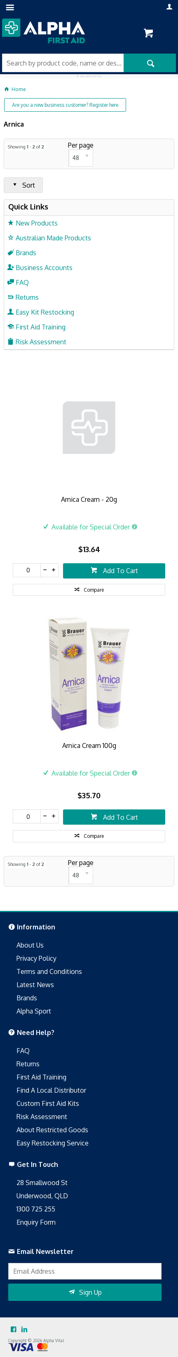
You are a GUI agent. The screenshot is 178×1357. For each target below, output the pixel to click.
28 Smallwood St (42, 1182)
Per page (81, 145)
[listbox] (80, 158)
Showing (26, 147)
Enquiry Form (36, 1222)
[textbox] (63, 63)
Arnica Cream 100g (89, 745)
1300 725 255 (35, 1209)
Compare (94, 590)
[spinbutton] (26, 570)
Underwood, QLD (42, 1196)
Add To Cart (119, 571)
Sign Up (90, 1292)
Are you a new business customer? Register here (65, 105)
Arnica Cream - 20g (89, 499)
